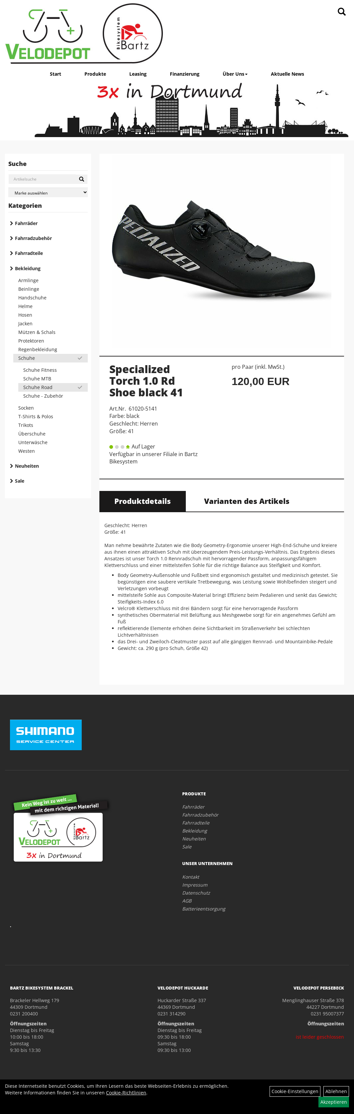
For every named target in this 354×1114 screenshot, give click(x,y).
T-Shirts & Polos (35, 416)
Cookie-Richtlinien (126, 1092)
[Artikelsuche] (342, 12)
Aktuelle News (287, 74)
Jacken (25, 323)
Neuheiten (27, 466)
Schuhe (26, 358)
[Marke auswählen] (48, 192)
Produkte (95, 74)
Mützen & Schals (37, 332)
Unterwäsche (33, 442)
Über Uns (235, 74)
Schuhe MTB (37, 378)
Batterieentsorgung (203, 909)
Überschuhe (32, 434)
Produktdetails (142, 501)
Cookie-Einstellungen (295, 1091)
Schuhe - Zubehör (43, 396)
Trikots (25, 425)
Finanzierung (184, 74)
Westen (26, 451)
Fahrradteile (29, 253)
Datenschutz (196, 893)
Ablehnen (336, 1091)
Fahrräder (26, 223)
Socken (26, 408)
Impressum (194, 885)
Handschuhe (32, 297)
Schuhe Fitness (40, 370)
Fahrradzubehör (33, 238)
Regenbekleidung (37, 349)
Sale (19, 481)
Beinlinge (28, 289)
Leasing (138, 74)
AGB (186, 901)
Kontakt (190, 877)
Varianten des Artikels (247, 501)
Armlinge (28, 280)
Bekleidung (28, 268)
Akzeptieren (333, 1102)
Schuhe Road (38, 387)
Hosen (25, 315)
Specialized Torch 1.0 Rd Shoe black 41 (146, 380)
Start (55, 74)
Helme (25, 306)
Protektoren (31, 341)
